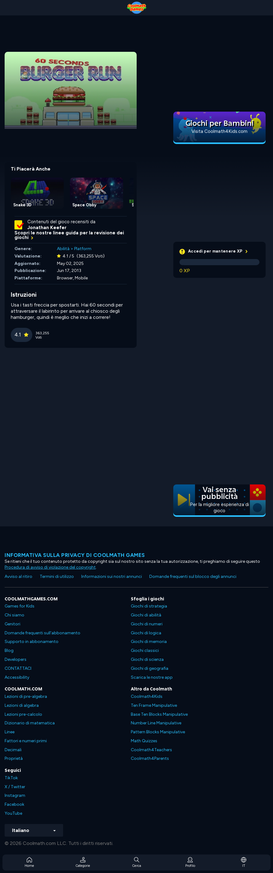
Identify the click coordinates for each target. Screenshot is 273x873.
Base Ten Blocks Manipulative (159, 714)
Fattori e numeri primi (26, 740)
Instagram (15, 795)
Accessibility (17, 677)
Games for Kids (19, 606)
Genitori (12, 624)
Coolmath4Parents (150, 758)
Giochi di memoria (149, 641)
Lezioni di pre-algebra (26, 696)
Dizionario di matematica (30, 723)
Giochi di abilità (146, 615)
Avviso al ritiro (18, 576)
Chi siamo (14, 615)
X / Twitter (15, 786)
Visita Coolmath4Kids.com (219, 131)
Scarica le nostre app (152, 677)
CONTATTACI (18, 668)
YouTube (13, 813)
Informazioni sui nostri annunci (111, 576)
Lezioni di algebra (22, 705)
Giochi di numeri (147, 624)
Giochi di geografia (149, 668)
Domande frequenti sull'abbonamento (42, 633)
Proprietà (14, 758)
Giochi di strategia (149, 606)
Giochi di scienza (147, 659)
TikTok (11, 777)
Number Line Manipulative (156, 723)
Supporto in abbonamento (31, 641)
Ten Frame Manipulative (154, 705)
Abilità (63, 248)
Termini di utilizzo (57, 576)
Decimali (13, 749)
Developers (15, 659)
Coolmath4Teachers (151, 749)
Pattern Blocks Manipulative (158, 732)
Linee (9, 732)
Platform (82, 248)
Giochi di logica (146, 633)
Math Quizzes (144, 740)
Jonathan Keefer (46, 227)
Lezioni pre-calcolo (23, 714)
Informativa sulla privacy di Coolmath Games (75, 555)
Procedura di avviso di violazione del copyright (50, 567)
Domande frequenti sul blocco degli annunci (192, 576)
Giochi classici (145, 650)
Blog (9, 650)
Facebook (14, 804)
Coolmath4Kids (147, 696)
